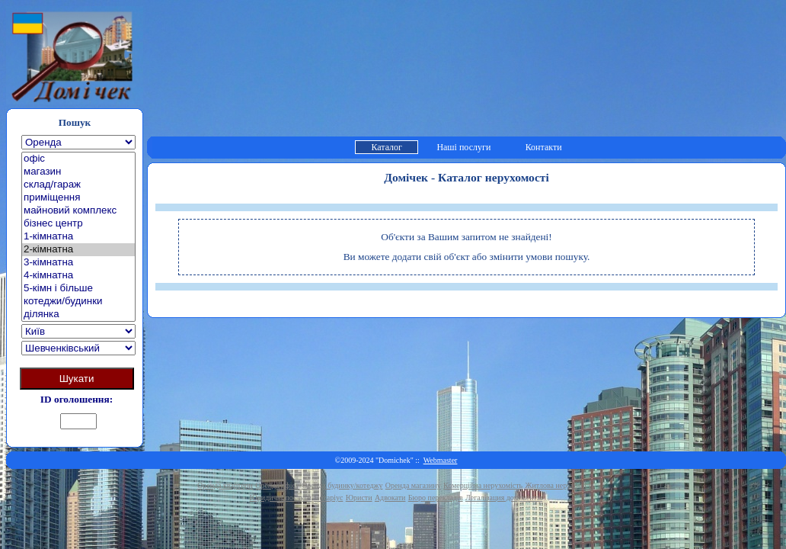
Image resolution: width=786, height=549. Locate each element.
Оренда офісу (277, 485)
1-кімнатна (78, 236)
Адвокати (390, 497)
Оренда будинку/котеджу (342, 485)
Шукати (76, 378)
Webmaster (440, 460)
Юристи (359, 497)
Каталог (386, 147)
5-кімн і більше (78, 288)
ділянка (78, 314)
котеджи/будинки (78, 301)
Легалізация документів (503, 497)
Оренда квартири (225, 485)
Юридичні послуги (281, 497)
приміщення (78, 197)
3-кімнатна (78, 262)
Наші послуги (463, 147)
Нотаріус (328, 497)
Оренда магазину (413, 485)
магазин (78, 171)
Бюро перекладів (435, 497)
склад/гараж (78, 184)
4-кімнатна (78, 275)
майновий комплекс (78, 210)
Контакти (544, 147)
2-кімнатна (78, 249)
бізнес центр (78, 223)
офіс (78, 158)
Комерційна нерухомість (482, 485)
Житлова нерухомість (561, 485)
